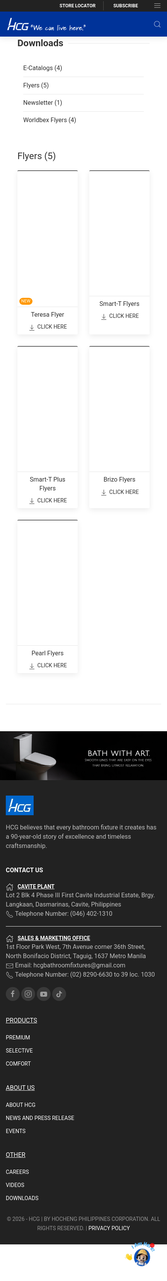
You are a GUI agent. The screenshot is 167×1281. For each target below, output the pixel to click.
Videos (15, 1222)
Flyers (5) (36, 122)
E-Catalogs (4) (42, 104)
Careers (17, 1208)
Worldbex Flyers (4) (49, 156)
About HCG (21, 1141)
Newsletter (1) (42, 139)
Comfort (18, 1100)
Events (16, 1168)
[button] (157, 24)
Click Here (47, 364)
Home (13, 49)
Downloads (22, 1235)
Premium (18, 1074)
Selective (19, 1087)
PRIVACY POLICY (109, 1265)
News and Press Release (40, 1155)
